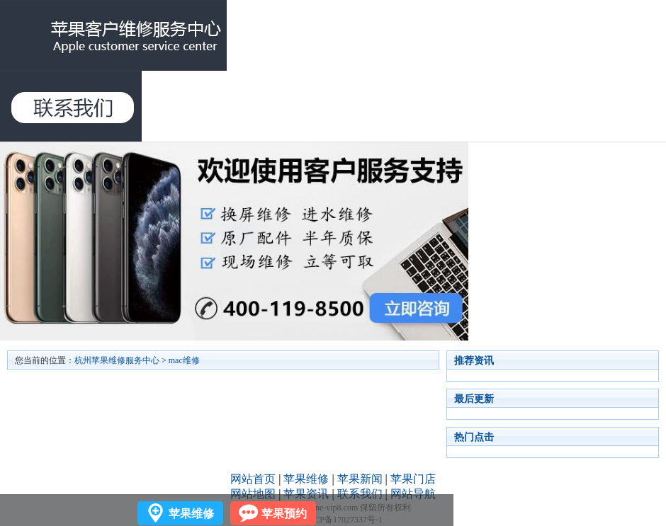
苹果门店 (413, 479)
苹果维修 (306, 479)
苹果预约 (284, 514)
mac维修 (184, 360)
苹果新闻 (360, 479)
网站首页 (253, 479)
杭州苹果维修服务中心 (116, 360)
